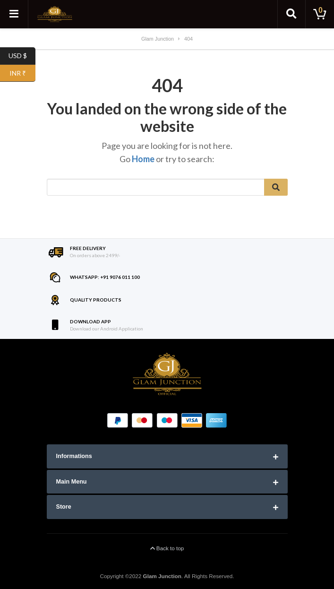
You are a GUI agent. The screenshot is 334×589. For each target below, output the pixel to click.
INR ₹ (22, 73)
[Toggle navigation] (14, 14)
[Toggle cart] (320, 14)
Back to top (167, 548)
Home (143, 159)
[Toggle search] (291, 14)
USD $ (22, 56)
